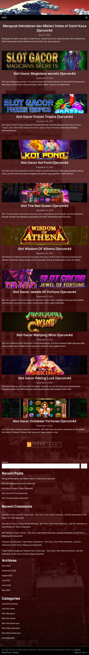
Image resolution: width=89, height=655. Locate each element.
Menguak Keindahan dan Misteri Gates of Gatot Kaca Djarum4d (28, 478)
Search (5, 462)
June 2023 (6, 585)
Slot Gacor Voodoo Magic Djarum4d (28, 554)
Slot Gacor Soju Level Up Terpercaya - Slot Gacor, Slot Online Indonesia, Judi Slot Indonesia (41, 515)
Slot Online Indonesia (11, 628)
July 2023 (6, 580)
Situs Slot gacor (8, 613)
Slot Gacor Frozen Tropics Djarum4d (44, 117)
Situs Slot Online (8, 618)
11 (53, 444)
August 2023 (7, 575)
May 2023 (6, 590)
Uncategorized (8, 638)
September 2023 (9, 571)
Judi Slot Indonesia (10, 604)
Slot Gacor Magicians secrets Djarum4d (45, 73)
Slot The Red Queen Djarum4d (44, 206)
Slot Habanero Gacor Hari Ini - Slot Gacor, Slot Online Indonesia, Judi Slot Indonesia (37, 533)
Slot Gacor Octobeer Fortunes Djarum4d (44, 421)
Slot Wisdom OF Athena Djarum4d (44, 249)
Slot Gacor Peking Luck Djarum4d (44, 378)
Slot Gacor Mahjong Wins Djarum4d (44, 335)
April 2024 (6, 566)
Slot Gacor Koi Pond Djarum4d (44, 163)
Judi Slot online (8, 609)
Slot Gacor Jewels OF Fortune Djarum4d (44, 292)
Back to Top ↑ (81, 652)
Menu (4, 17)
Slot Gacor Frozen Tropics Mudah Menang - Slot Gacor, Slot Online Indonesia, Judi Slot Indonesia (43, 524)
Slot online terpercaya (11, 633)
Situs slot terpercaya (10, 623)
